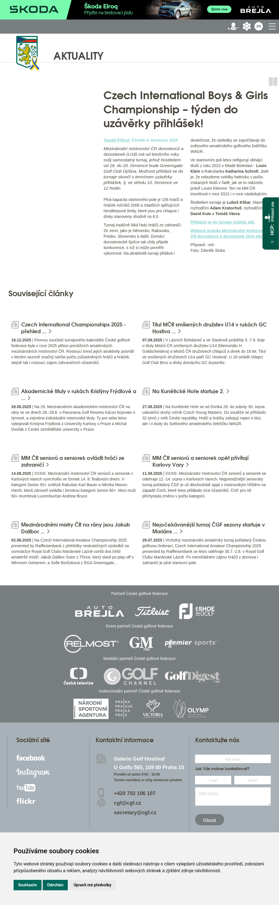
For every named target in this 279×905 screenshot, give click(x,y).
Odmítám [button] (55, 885)
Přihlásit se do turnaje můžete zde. (223, 222)
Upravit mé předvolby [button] (92, 885)
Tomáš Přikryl (116, 140)
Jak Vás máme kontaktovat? (222, 768)
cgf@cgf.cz (127, 803)
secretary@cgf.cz (135, 812)
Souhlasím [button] (27, 885)
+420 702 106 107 (134, 793)
